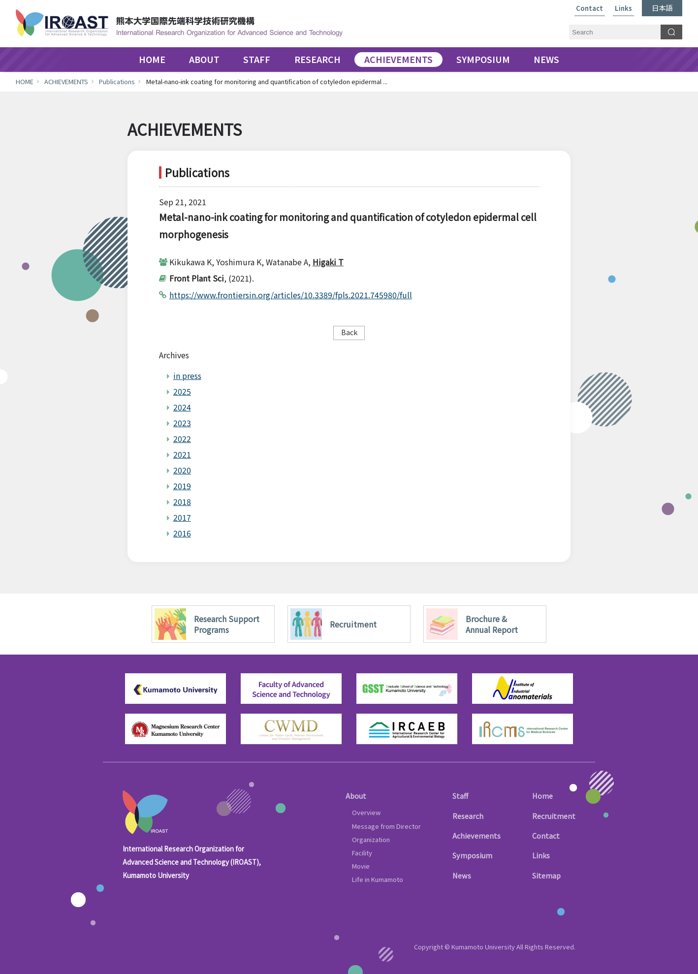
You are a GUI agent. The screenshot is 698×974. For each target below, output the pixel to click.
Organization (371, 839)
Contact (589, 8)
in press (187, 375)
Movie (361, 866)
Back (349, 332)
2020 (182, 470)
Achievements (476, 835)
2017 (182, 517)
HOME (152, 59)
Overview (366, 812)
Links (623, 8)
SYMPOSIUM (483, 59)
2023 (182, 423)
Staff (460, 795)
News (461, 875)
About (356, 795)
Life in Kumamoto (377, 879)
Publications (117, 81)
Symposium (472, 855)
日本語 (662, 7)
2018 (182, 501)
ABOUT (204, 59)
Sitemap (546, 875)
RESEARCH (317, 59)
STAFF (256, 59)
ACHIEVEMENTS (398, 59)
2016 (182, 533)
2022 (182, 438)
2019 (182, 486)
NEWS (546, 59)
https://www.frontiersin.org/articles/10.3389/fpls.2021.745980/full (290, 295)
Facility (362, 852)
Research (467, 816)
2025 (182, 391)
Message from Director (386, 826)
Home (542, 795)
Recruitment (553, 816)
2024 (182, 407)
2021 (182, 454)
